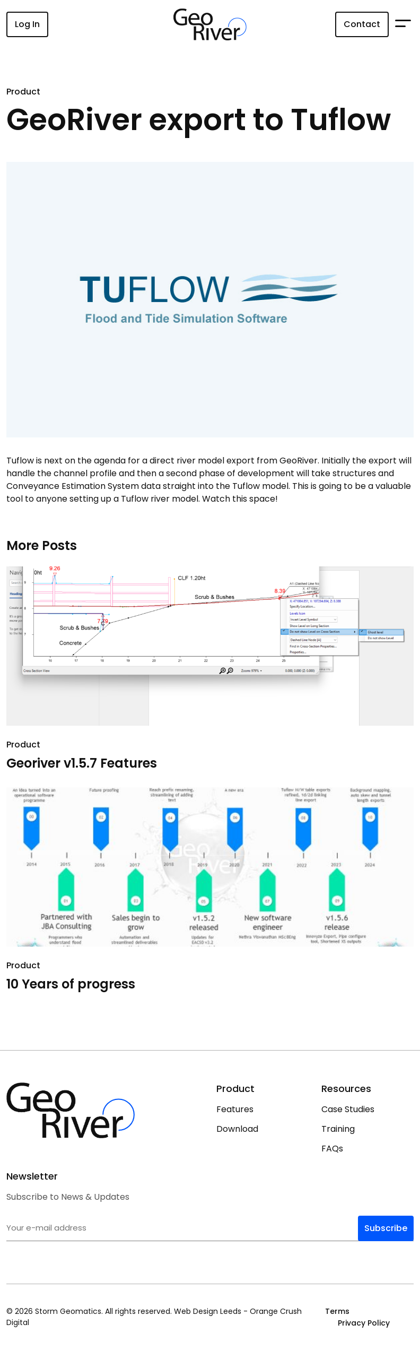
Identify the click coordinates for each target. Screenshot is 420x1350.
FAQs (332, 1148)
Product (23, 91)
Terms (337, 1311)
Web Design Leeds (207, 1311)
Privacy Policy (364, 1323)
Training (338, 1129)
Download (237, 1129)
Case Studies (347, 1109)
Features (234, 1109)
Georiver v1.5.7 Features (81, 763)
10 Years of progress (70, 984)
